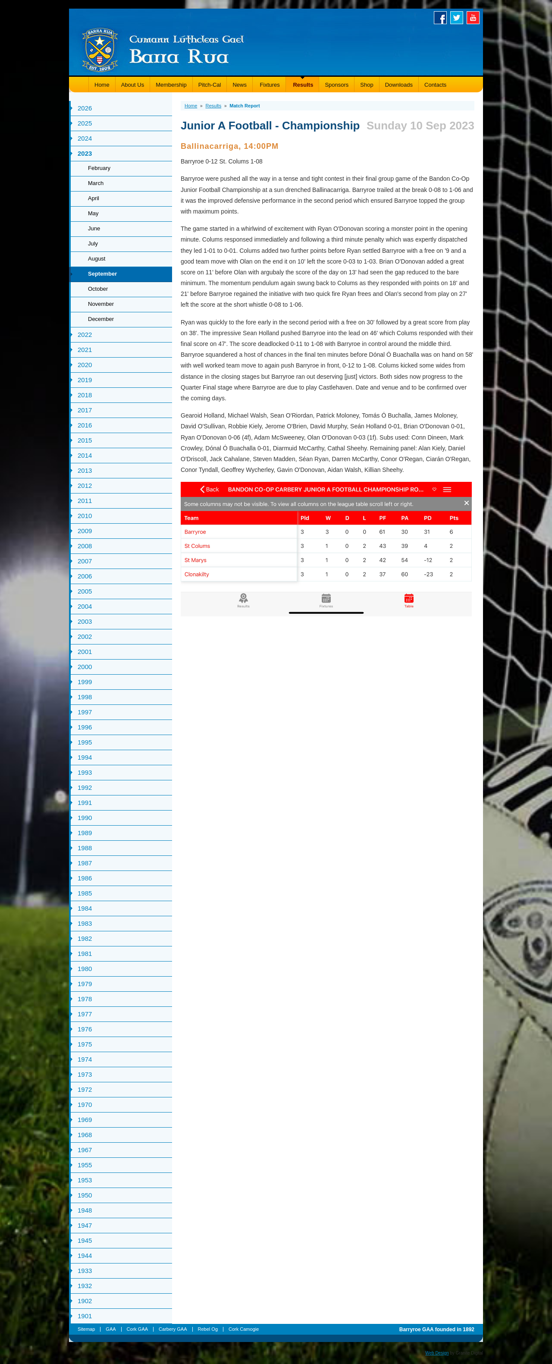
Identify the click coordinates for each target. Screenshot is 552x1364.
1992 (85, 787)
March (96, 183)
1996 (85, 727)
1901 (85, 1316)
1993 (85, 772)
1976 (85, 1029)
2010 (85, 515)
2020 (85, 364)
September (102, 273)
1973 (85, 1074)
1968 (85, 1134)
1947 (85, 1225)
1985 (85, 893)
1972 (85, 1089)
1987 (85, 863)
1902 (85, 1300)
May (93, 213)
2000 (85, 666)
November (101, 304)
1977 (85, 1014)
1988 (85, 848)
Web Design (436, 1353)
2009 (85, 530)
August (96, 258)
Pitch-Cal (209, 85)
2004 (85, 606)
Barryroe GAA (163, 48)
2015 (85, 440)
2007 (85, 561)
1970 (85, 1104)
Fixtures (269, 85)
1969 (85, 1119)
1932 (85, 1285)
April (93, 198)
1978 (85, 999)
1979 (85, 983)
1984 (85, 908)
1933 (85, 1270)
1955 (85, 1165)
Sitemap (86, 1329)
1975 (85, 1044)
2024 (85, 138)
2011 (85, 500)
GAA (111, 1329)
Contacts (435, 85)
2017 (85, 410)
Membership (171, 85)
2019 (85, 379)
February (99, 168)
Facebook (442, 17)
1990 (85, 817)
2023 (85, 153)
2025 (85, 123)
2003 (85, 621)
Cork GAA (137, 1329)
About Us (132, 85)
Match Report (244, 105)
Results (303, 85)
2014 (85, 455)
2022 (85, 334)
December (101, 319)
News (239, 85)
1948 (85, 1210)
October (98, 289)
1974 (85, 1059)
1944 (85, 1255)
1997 (85, 712)
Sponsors (336, 85)
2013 (85, 470)
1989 (85, 832)
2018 (85, 395)
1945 (85, 1240)
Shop (366, 85)
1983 (85, 923)
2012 (85, 485)
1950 (85, 1195)
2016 (85, 425)
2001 (85, 651)
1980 (85, 968)
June (94, 228)
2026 (85, 108)
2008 (85, 546)
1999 (85, 681)
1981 (85, 953)
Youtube (475, 17)
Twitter (458, 17)
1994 (85, 757)
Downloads (399, 85)
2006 (85, 576)
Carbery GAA (173, 1329)
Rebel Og (208, 1329)
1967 (85, 1149)
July (93, 243)
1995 (85, 742)
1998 (85, 697)
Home (102, 85)
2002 (85, 636)
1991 (85, 802)
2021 (85, 349)
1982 (85, 938)
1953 (85, 1180)
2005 (85, 591)
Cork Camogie (244, 1329)
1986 (85, 878)
